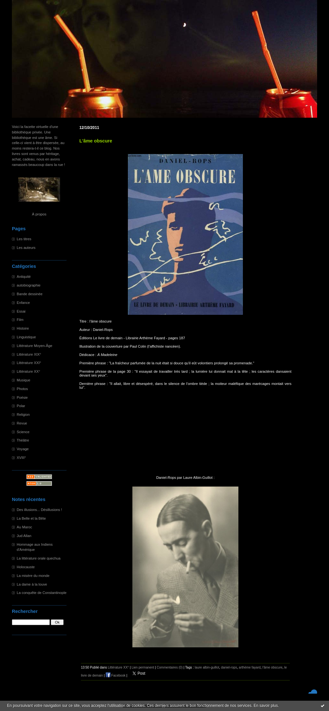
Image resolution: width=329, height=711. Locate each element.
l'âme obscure (272, 667)
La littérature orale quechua (38, 558)
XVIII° (21, 458)
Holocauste (26, 567)
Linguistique (26, 337)
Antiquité (24, 276)
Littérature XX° (28, 371)
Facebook (116, 675)
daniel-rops (229, 667)
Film (20, 320)
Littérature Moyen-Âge (34, 346)
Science (23, 432)
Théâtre (23, 440)
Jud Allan (24, 536)
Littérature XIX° (29, 354)
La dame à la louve (32, 584)
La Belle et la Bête (31, 518)
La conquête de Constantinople (42, 593)
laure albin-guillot (207, 667)
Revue (22, 423)
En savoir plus (265, 705)
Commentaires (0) (170, 667)
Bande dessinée (29, 294)
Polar (21, 406)
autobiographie (28, 285)
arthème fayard (250, 667)
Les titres (24, 239)
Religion (23, 414)
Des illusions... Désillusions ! (39, 510)
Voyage (23, 449)
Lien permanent (142, 667)
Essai (21, 311)
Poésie (22, 397)
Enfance (23, 303)
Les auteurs (26, 248)
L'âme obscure (95, 140)
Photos (22, 389)
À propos (39, 214)
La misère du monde (33, 576)
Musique (23, 380)
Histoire (23, 328)
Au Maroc (24, 527)
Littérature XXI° (29, 363)
